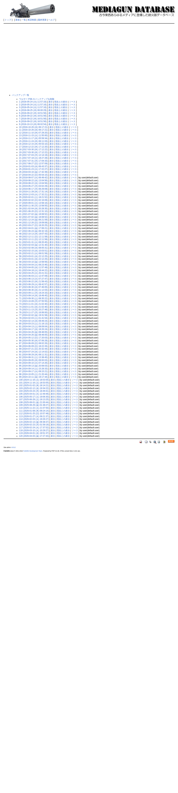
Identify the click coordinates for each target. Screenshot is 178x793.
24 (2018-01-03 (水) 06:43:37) (33, 166)
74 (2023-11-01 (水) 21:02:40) (33, 307)
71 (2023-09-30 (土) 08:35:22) (33, 298)
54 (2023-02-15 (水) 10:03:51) (33, 250)
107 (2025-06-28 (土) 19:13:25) (34, 399)
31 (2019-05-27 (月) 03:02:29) (33, 186)
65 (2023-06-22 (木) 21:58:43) (33, 281)
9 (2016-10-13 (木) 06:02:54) (33, 124)
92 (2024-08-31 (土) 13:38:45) (33, 357)
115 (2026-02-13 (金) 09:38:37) (34, 422)
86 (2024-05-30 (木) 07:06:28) (33, 340)
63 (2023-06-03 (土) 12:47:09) (33, 276)
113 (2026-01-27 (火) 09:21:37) (34, 416)
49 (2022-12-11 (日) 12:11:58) (33, 236)
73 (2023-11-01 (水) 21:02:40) (33, 304)
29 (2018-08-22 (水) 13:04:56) (33, 180)
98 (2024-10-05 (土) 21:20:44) (33, 374)
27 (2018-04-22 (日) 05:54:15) (33, 175)
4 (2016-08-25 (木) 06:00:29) (33, 110)
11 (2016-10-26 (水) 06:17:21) (33, 130)
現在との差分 (60, 101)
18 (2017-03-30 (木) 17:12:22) (33, 149)
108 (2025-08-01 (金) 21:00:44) (34, 402)
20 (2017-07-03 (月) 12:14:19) (33, 155)
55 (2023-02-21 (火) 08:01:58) (33, 253)
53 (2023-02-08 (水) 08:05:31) (33, 248)
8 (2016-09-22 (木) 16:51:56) (33, 121)
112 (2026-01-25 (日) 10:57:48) (34, 413)
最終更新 (42, 20)
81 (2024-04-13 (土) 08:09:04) (33, 326)
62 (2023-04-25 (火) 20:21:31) (33, 273)
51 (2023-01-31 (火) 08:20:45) (33, 242)
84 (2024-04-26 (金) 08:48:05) (33, 335)
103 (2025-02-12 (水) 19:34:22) (34, 388)
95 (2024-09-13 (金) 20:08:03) (33, 366)
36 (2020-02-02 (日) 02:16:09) (33, 200)
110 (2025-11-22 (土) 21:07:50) (34, 408)
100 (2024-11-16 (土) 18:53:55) (34, 380)
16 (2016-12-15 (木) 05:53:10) (33, 144)
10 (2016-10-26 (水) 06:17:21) (33, 127)
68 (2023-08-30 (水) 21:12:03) (33, 290)
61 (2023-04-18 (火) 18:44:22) (33, 270)
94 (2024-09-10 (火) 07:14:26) (33, 363)
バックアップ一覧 (20, 95)
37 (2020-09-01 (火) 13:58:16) (33, 203)
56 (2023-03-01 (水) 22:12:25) (33, 256)
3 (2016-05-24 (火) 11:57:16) (33, 107)
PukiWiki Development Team (32, 451)
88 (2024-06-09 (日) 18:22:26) (33, 346)
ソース (72, 101)
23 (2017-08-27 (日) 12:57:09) (33, 163)
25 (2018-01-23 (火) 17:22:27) (33, 169)
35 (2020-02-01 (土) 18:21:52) (33, 197)
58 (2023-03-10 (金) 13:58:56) (33, 262)
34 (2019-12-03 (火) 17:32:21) (33, 194)
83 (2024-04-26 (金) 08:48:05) (33, 332)
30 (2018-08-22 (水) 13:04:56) (33, 183)
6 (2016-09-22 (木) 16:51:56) (33, 116)
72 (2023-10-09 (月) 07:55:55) (33, 301)
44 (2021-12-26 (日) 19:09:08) (33, 222)
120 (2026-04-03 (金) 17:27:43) (34, 436)
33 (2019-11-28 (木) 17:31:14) (33, 191)
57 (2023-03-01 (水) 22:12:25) (33, 259)
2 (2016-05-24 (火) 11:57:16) (33, 104)
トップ (8, 20)
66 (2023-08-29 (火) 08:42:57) (33, 284)
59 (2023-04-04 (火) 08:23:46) (33, 264)
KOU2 (14, 447)
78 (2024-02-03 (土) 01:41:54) (33, 318)
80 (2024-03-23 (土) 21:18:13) (33, 323)
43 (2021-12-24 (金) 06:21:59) (33, 219)
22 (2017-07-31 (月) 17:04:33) (33, 161)
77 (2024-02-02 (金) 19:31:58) (33, 315)
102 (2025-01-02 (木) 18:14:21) (34, 385)
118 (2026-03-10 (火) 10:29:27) (34, 430)
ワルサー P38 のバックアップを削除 (36, 99)
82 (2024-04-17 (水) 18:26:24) (33, 329)
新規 (17, 20)
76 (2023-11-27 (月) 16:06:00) (33, 312)
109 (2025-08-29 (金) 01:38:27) (34, 405)
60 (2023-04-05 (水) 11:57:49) (33, 267)
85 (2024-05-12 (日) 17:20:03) (33, 337)
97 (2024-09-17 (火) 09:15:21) (33, 371)
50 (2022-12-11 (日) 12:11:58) (33, 239)
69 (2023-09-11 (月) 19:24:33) (33, 293)
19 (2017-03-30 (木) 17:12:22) (33, 152)
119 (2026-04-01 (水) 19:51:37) (34, 433)
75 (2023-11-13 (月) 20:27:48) (33, 309)
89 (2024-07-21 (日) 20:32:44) (33, 349)
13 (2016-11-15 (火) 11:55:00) (33, 135)
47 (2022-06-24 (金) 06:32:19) (33, 231)
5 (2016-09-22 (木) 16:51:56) (33, 113)
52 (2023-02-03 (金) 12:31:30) (33, 245)
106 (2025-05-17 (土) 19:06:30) (34, 397)
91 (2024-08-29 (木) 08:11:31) (33, 354)
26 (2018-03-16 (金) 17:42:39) (33, 172)
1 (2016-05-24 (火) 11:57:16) (33, 101)
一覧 (24, 20)
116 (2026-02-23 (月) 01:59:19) (34, 424)
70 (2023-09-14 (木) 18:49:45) (33, 295)
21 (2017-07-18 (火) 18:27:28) (33, 158)
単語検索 (32, 20)
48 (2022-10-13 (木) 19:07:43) (33, 234)
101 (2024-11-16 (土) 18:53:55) (34, 382)
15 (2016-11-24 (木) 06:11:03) (33, 141)
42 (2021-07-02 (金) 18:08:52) (33, 217)
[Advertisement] (33, 58)
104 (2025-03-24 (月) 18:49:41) (34, 391)
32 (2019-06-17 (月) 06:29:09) (33, 189)
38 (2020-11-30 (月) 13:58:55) (33, 205)
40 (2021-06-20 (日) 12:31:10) (33, 211)
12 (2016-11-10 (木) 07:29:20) (33, 132)
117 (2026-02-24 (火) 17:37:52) (34, 427)
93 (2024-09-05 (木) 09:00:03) (33, 360)
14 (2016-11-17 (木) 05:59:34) (33, 138)
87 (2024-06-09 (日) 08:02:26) (33, 343)
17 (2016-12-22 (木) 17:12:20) (33, 147)
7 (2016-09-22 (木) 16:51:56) (33, 118)
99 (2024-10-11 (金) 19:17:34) (33, 377)
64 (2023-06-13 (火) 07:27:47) (33, 279)
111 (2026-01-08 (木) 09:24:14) (34, 411)
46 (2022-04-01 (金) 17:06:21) (33, 228)
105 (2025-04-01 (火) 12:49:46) (34, 394)
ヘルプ (51, 20)
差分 (50, 101)
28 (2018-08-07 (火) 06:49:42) (33, 177)
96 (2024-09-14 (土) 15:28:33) (33, 368)
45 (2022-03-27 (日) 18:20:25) (33, 225)
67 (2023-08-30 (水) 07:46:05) (33, 287)
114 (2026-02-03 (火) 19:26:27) (34, 419)
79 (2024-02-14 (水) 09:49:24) (33, 321)
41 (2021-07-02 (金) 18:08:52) (33, 214)
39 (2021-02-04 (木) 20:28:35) (33, 208)
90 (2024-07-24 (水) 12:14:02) (33, 351)
